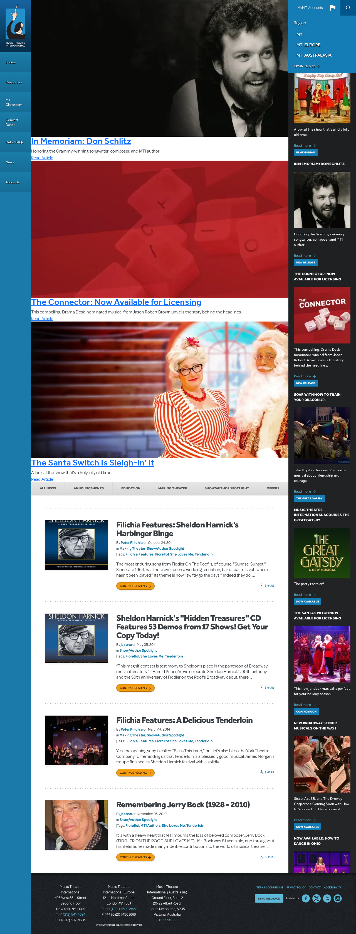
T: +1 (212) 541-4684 (70, 914)
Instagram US (337, 898)
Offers (273, 488)
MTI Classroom (14, 102)
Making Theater (172, 488)
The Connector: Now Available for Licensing (116, 302)
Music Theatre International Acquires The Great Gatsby (322, 515)
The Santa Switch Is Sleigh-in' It (92, 462)
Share (270, 585)
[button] (332, 8)
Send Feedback (269, 898)
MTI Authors (150, 825)
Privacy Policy (295, 887)
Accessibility (332, 887)
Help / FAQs (15, 142)
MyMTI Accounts (310, 8)
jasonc (126, 644)
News (10, 162)
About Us (13, 182)
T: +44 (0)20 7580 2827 (119, 909)
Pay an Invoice (304, 66)
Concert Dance (12, 122)
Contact (315, 887)
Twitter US (316, 898)
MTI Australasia (314, 55)
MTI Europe (308, 45)
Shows (11, 62)
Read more (306, 145)
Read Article (42, 158)
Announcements (89, 488)
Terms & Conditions (269, 887)
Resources (14, 82)
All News (48, 488)
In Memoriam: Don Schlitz (81, 141)
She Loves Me (181, 554)
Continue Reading (133, 586)
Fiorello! (162, 554)
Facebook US (306, 898)
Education (130, 488)
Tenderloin (203, 554)
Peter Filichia (132, 542)
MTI (299, 34)
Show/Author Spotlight (227, 488)
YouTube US (327, 898)
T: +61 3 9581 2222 (167, 920)
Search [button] (348, 8)
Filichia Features (139, 554)
